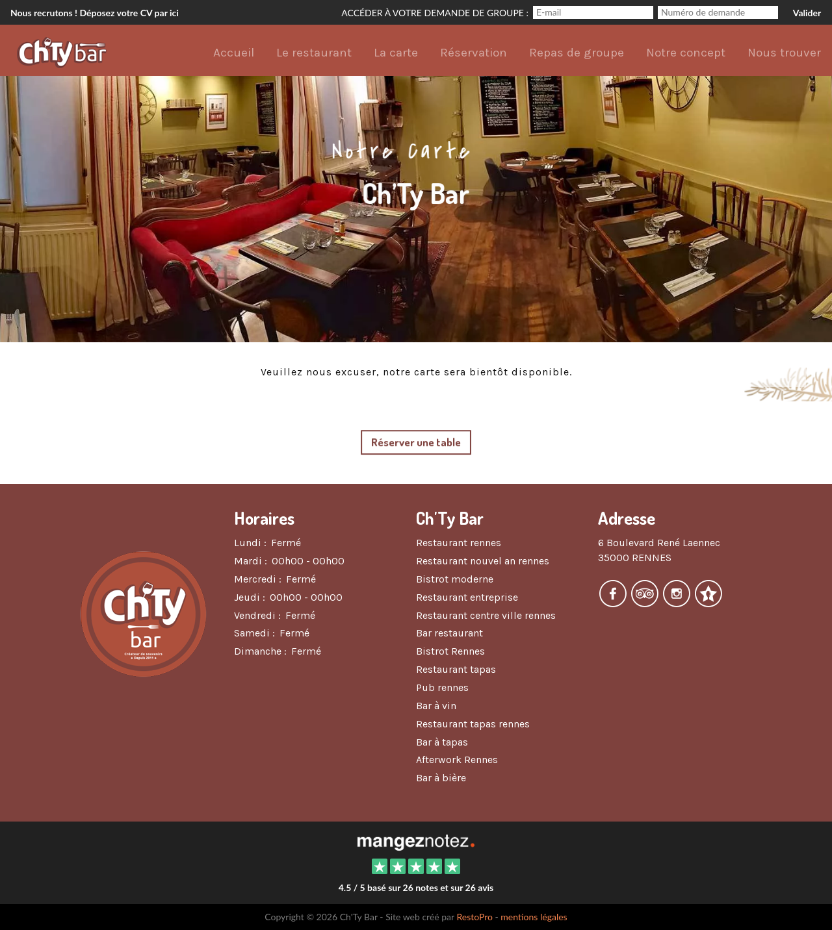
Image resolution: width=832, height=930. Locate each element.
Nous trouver (784, 52)
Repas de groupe (576, 52)
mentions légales (533, 916)
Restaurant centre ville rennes (486, 615)
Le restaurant (314, 52)
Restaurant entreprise (467, 597)
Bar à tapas (442, 742)
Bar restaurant (449, 633)
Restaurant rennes (458, 542)
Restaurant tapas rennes (473, 724)
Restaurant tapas (456, 669)
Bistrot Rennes (450, 651)
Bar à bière (441, 778)
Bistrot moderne (454, 579)
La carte (396, 52)
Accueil (233, 52)
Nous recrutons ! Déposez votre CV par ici (94, 12)
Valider (807, 12)
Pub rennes (442, 687)
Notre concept (685, 52)
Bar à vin (436, 705)
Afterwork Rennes (457, 759)
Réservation (473, 52)
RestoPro (474, 916)
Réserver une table (415, 442)
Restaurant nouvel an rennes (482, 561)
